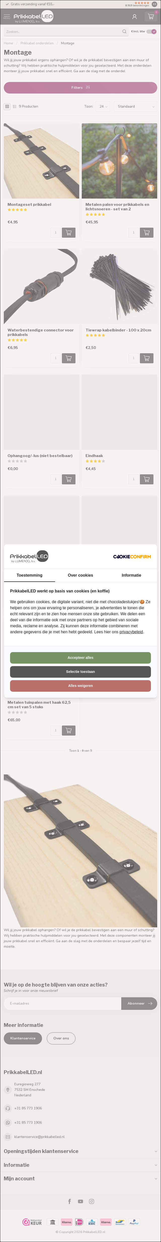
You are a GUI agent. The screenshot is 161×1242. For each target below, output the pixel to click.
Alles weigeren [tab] (80, 686)
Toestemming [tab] (30, 575)
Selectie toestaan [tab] (80, 672)
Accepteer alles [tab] (81, 658)
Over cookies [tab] (80, 575)
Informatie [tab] (131, 575)
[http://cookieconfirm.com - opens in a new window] (132, 556)
